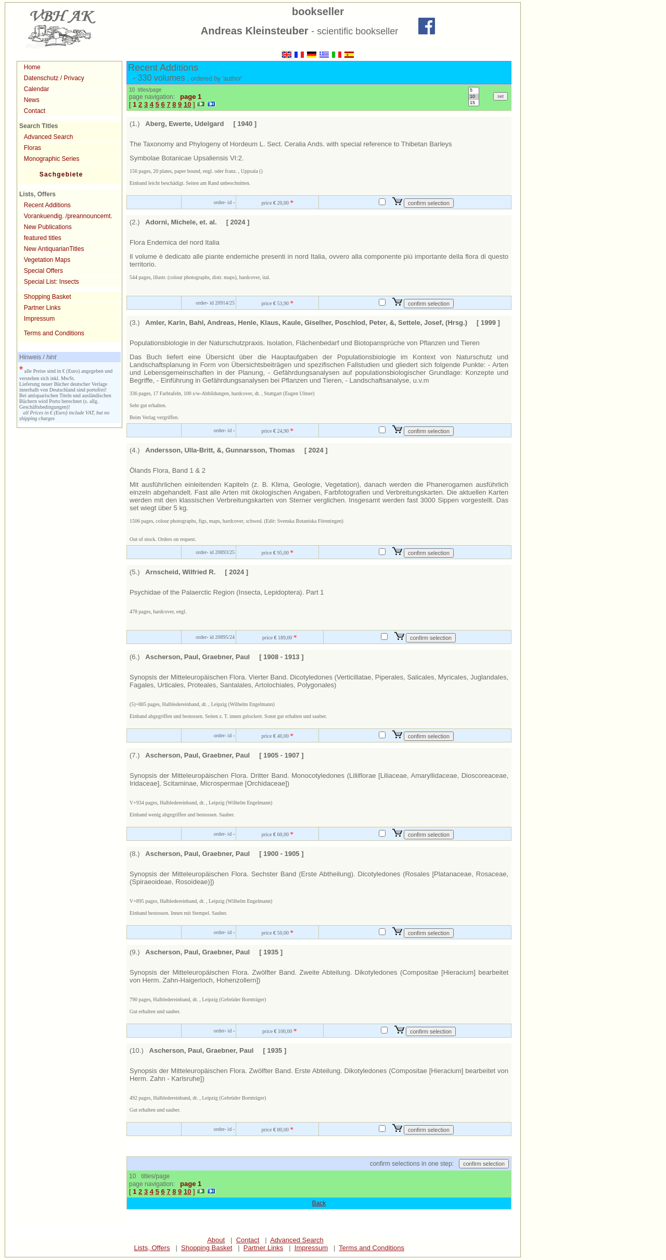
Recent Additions (47, 205)
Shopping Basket (47, 296)
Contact (34, 111)
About (216, 1240)
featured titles (42, 238)
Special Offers (43, 270)
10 (474, 97)
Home (32, 67)
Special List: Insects (51, 281)
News (32, 100)
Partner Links (42, 307)
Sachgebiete (61, 174)
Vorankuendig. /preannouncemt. (68, 216)
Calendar (36, 89)
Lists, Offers (152, 1248)
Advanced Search (48, 137)
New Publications (48, 227)
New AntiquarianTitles (54, 249)
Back (319, 1203)
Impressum (39, 318)
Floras (32, 148)
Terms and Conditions (54, 333)
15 (474, 103)
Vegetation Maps (47, 259)
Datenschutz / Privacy (54, 78)
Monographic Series (52, 158)
